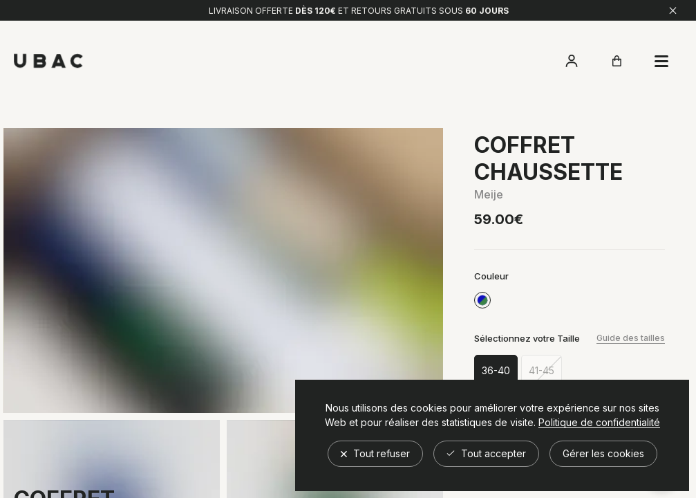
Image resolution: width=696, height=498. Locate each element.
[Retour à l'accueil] (49, 61)
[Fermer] (672, 7)
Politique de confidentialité (599, 422)
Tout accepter (486, 453)
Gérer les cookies (603, 453)
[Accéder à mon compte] (571, 61)
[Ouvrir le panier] (616, 61)
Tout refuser (375, 453)
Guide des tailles (630, 338)
